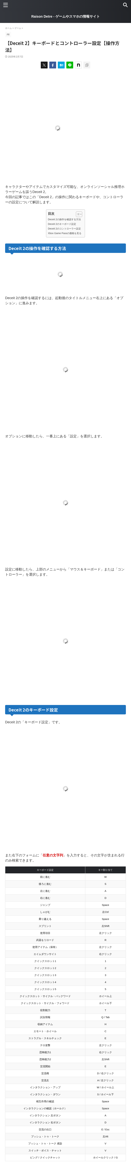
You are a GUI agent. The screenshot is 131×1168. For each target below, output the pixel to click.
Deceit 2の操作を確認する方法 (64, 219)
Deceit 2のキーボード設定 (62, 224)
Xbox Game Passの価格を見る (64, 233)
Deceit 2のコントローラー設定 (64, 228)
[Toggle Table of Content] (77, 214)
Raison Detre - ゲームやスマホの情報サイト (65, 16)
